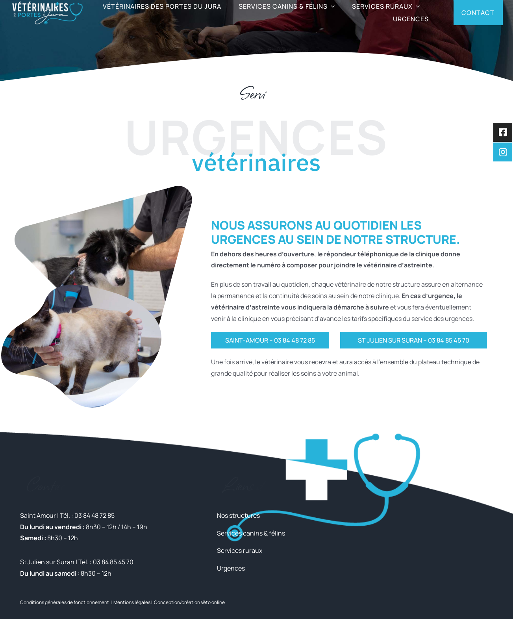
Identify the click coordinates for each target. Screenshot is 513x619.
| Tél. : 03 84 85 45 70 (103, 562)
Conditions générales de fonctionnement (64, 602)
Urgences (231, 568)
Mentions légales (131, 602)
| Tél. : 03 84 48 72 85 (85, 515)
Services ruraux (239, 550)
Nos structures (238, 515)
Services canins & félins (251, 533)
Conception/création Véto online (189, 602)
